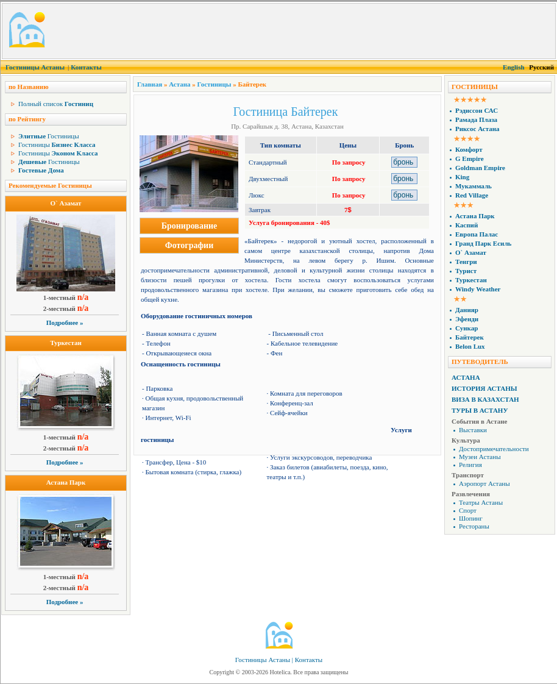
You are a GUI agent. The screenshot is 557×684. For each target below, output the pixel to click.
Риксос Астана (477, 128)
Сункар (466, 328)
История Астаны (484, 388)
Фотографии (189, 245)
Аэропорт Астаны (484, 483)
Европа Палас (476, 234)
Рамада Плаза (476, 119)
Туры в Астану (480, 410)
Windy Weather (477, 289)
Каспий (466, 225)
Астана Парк (66, 482)
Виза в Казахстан (485, 399)
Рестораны (474, 526)
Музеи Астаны (480, 456)
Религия (470, 464)
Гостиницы (48, 136)
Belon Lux (470, 346)
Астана (179, 84)
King (462, 176)
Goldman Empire (480, 167)
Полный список (55, 103)
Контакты (86, 67)
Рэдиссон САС (476, 110)
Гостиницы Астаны (35, 67)
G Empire (469, 158)
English (513, 67)
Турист (466, 270)
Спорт (468, 510)
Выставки (473, 429)
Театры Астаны (481, 502)
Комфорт (469, 149)
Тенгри (466, 261)
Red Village (471, 195)
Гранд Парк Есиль (483, 243)
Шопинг (471, 518)
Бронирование (189, 225)
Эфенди (466, 318)
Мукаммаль (473, 186)
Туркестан (66, 342)
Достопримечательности (494, 448)
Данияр (466, 309)
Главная (149, 84)
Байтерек (469, 337)
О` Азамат (66, 203)
